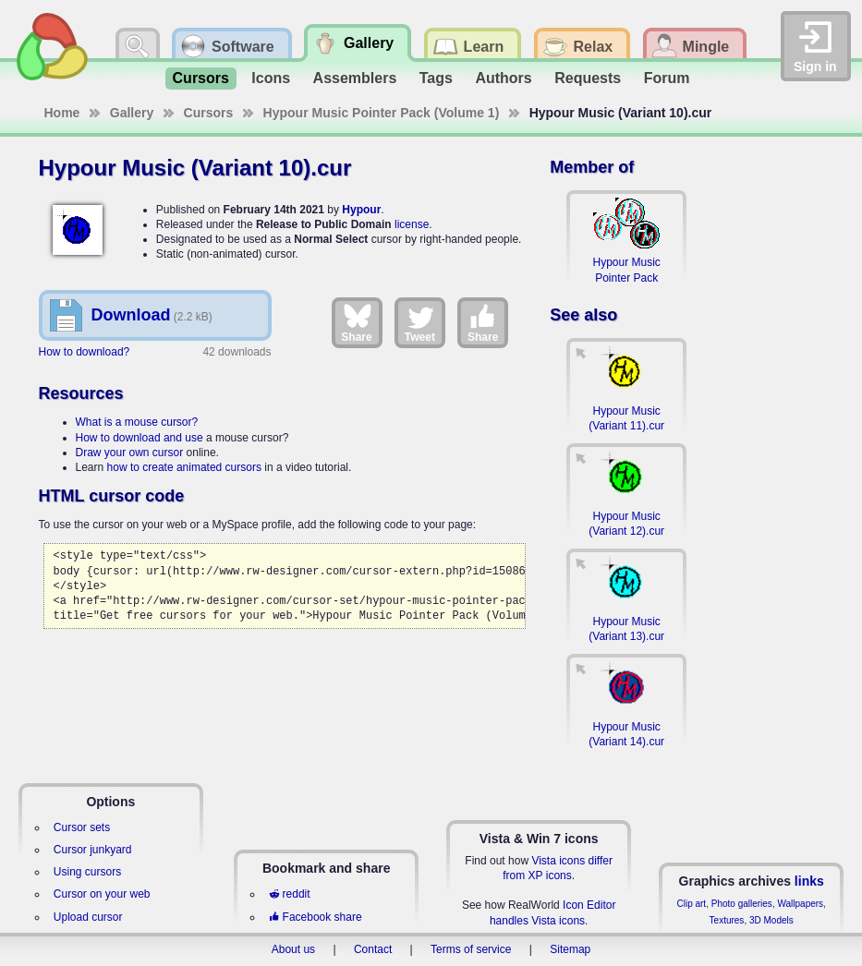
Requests (587, 78)
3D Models (771, 920)
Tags (436, 78)
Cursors (201, 78)
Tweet (420, 322)
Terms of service (471, 949)
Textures (727, 920)
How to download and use (139, 437)
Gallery (131, 112)
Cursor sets (82, 827)
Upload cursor (88, 917)
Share (356, 322)
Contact (373, 949)
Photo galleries (741, 904)
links (809, 881)
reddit (289, 894)
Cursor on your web (102, 894)
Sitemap (570, 949)
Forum (667, 78)
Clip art (691, 904)
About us (293, 949)
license (412, 224)
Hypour (361, 209)
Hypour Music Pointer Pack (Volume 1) (381, 112)
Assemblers (355, 78)
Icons (270, 78)
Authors (503, 78)
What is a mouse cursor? (137, 422)
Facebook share (315, 917)
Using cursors (87, 871)
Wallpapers (800, 904)
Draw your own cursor (130, 452)
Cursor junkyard (93, 849)
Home (62, 112)
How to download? (84, 351)
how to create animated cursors (184, 467)
